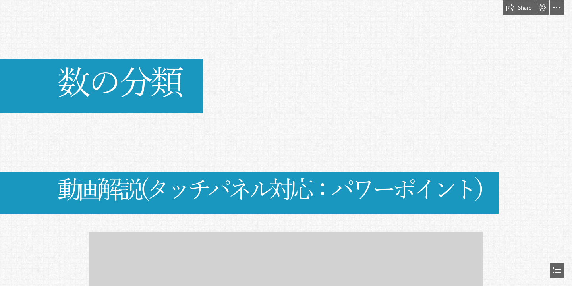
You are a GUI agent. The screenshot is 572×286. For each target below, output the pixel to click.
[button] (519, 7)
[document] (286, 143)
